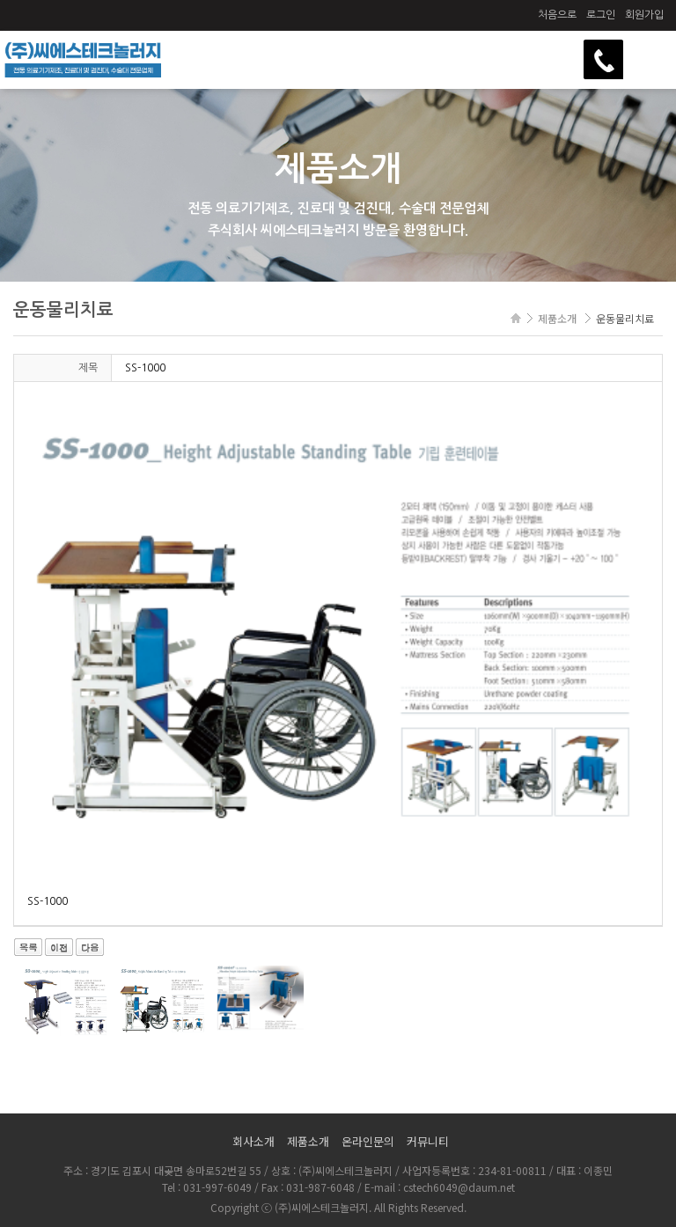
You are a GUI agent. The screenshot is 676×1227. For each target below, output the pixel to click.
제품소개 (308, 1141)
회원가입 (644, 15)
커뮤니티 (428, 1141)
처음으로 (557, 15)
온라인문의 (368, 1141)
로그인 (600, 15)
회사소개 (253, 1141)
